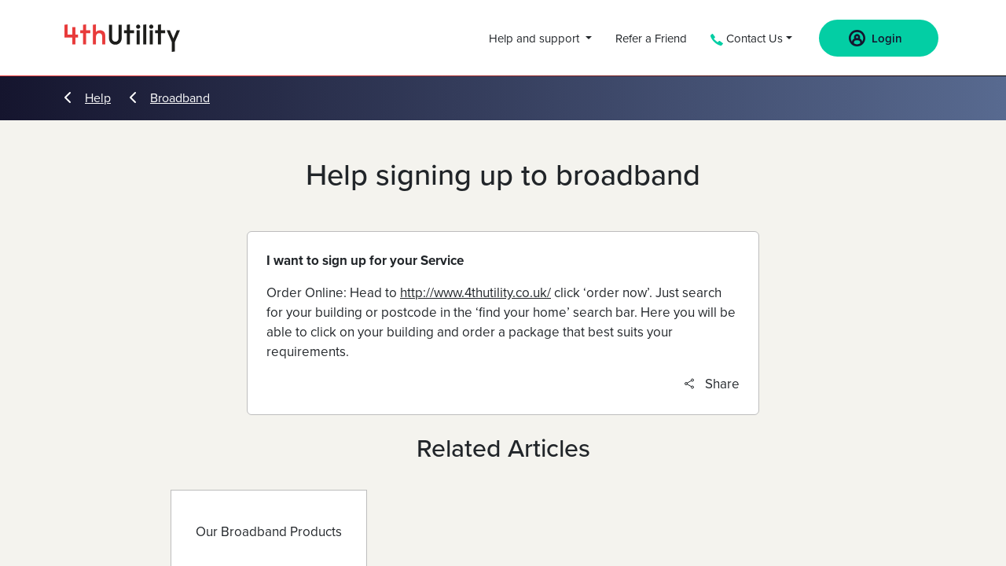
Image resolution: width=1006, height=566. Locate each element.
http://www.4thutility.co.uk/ (475, 293)
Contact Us (746, 38)
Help (87, 98)
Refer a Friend (651, 38)
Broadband (170, 98)
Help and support (535, 38)
